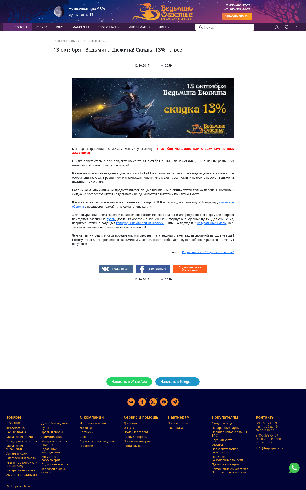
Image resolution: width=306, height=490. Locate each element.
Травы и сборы (52, 432)
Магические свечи (19, 437)
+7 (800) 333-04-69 (237, 9)
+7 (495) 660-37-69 (237, 5)
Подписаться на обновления (189, 268)
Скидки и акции (223, 423)
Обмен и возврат (136, 432)
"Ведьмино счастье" (208, 252)
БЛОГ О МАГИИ (109, 27)
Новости (86, 428)
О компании (92, 417)
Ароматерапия (52, 437)
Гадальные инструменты (50, 450)
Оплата (129, 428)
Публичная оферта (225, 464)
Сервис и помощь (141, 417)
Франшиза (175, 428)
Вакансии (86, 432)
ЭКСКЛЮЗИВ (15, 428)
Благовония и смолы (21, 458)
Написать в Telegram (178, 381)
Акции (164, 27)
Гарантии (86, 446)
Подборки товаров (137, 441)
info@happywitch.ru (270, 448)
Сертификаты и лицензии (98, 441)
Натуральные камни (20, 470)
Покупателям (225, 417)
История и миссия (93, 423)
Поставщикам (178, 423)
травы (111, 219)
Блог (83, 437)
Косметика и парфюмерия (50, 458)
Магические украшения (15, 447)
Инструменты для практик (54, 442)
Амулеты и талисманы (22, 475)
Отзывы (217, 444)
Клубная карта (222, 440)
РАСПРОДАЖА (16, 432)
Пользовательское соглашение (225, 450)
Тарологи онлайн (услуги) (53, 470)
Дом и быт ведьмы (54, 423)
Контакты (265, 417)
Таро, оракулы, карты (21, 441)
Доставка (130, 423)
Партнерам (179, 417)
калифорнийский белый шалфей (140, 223)
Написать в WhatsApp (129, 381)
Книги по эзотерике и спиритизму (21, 464)
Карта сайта (132, 446)
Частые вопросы (135, 437)
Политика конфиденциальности (227, 458)
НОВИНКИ (13, 423)
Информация (139, 27)
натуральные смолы (211, 223)
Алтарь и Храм (16, 453)
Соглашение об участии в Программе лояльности (230, 470)
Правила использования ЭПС (229, 433)
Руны (45, 428)
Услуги (41, 27)
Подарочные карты (55, 464)
